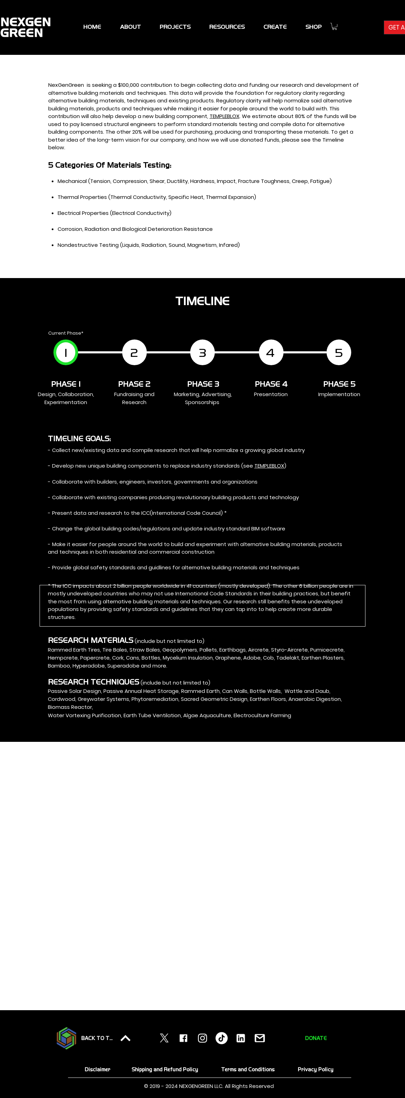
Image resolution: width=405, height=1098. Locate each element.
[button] (175, 27)
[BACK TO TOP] (106, 1038)
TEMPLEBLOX (224, 116)
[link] (334, 26)
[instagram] (202, 1038)
